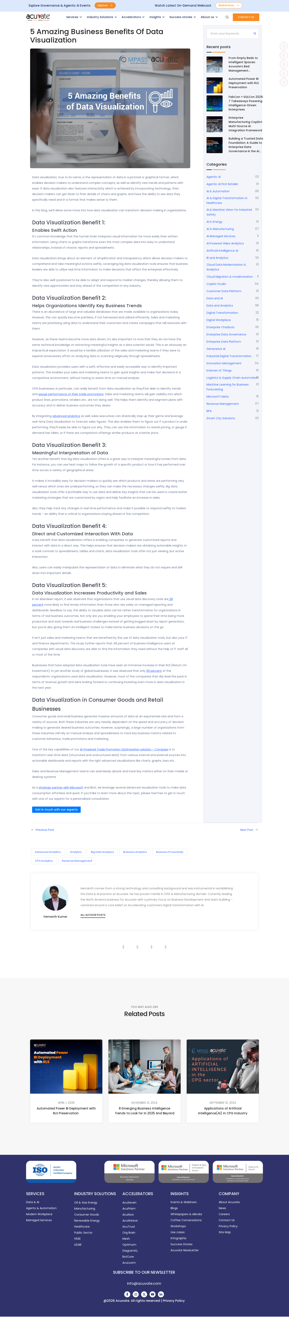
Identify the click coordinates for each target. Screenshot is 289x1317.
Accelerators (131, 17)
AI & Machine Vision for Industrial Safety (229, 212)
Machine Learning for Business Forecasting (228, 387)
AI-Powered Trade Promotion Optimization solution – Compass (124, 749)
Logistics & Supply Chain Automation (232, 378)
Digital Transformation (222, 313)
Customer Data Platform (224, 291)
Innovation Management (224, 363)
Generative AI (216, 349)
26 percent (154, 671)
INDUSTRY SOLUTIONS (95, 1194)
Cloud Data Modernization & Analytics (226, 267)
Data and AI (215, 298)
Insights (155, 17)
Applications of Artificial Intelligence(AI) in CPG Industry (222, 1110)
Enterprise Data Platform (224, 342)
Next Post (246, 830)
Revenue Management (223, 404)
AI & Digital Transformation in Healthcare (227, 200)
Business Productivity (169, 852)
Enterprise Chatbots (220, 327)
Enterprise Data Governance (226, 334)
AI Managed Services (221, 236)
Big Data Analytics (102, 852)
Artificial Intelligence (222, 251)
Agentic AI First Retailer (222, 184)
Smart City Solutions (221, 418)
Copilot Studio (216, 284)
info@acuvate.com (144, 1283)
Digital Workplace (219, 320)
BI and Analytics (217, 258)
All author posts (92, 915)
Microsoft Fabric (218, 397)
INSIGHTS (180, 1194)
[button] (105, 5)
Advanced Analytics (48, 852)
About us (207, 17)
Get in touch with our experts (56, 810)
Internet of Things (219, 370)
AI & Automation (218, 191)
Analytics (76, 852)
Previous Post (45, 830)
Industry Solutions (100, 17)
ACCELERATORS (137, 1194)
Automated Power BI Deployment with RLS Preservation (66, 1110)
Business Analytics (135, 852)
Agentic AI (214, 177)
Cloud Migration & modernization (230, 277)
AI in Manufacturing (220, 229)
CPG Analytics (44, 861)
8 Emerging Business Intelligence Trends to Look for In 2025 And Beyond (144, 1110)
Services (72, 17)
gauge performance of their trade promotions (71, 394)
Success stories (180, 17)
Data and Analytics (220, 306)
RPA (209, 411)
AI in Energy (214, 222)
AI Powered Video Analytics (225, 243)
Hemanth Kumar (55, 917)
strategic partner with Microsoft (61, 788)
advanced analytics (66, 416)
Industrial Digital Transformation (229, 356)
